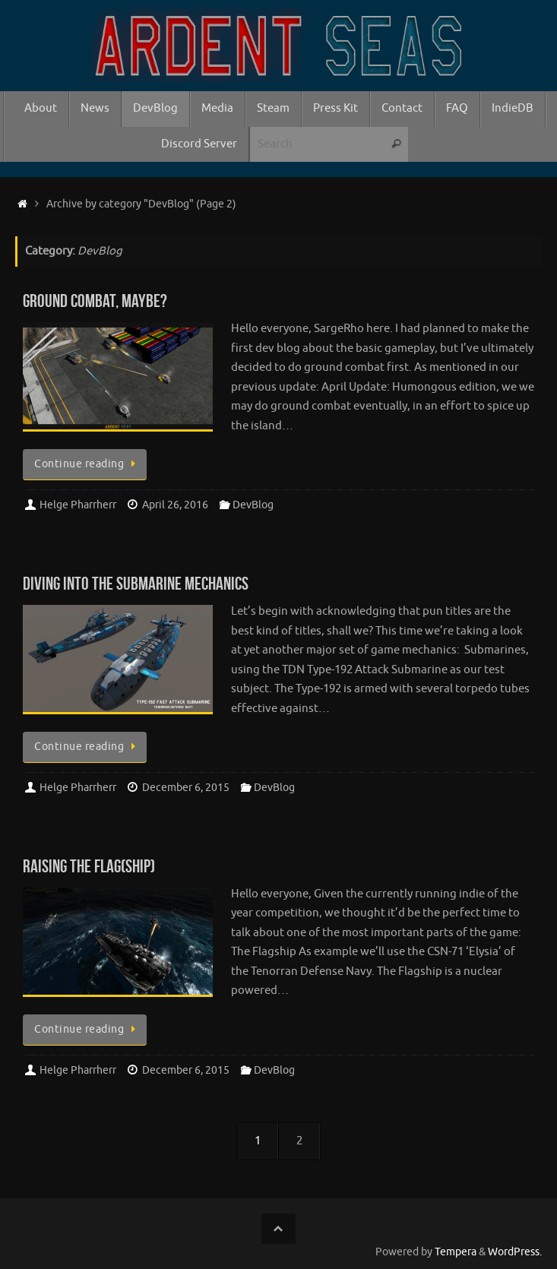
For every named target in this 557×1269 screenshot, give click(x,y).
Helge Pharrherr (78, 504)
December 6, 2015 (185, 787)
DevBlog (253, 504)
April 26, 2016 (175, 504)
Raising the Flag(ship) (89, 866)
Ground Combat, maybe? (95, 301)
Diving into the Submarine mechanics (135, 583)
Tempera (455, 1251)
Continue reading (87, 463)
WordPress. (515, 1251)
